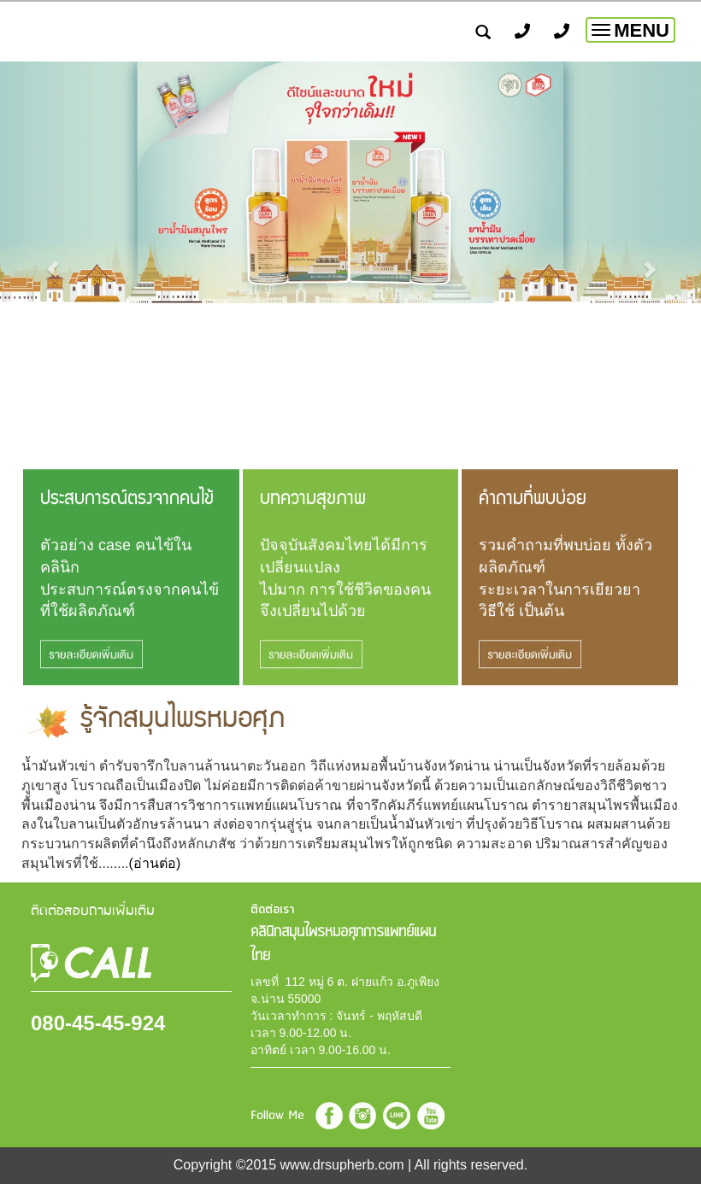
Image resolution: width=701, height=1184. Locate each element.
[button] (52, 261)
